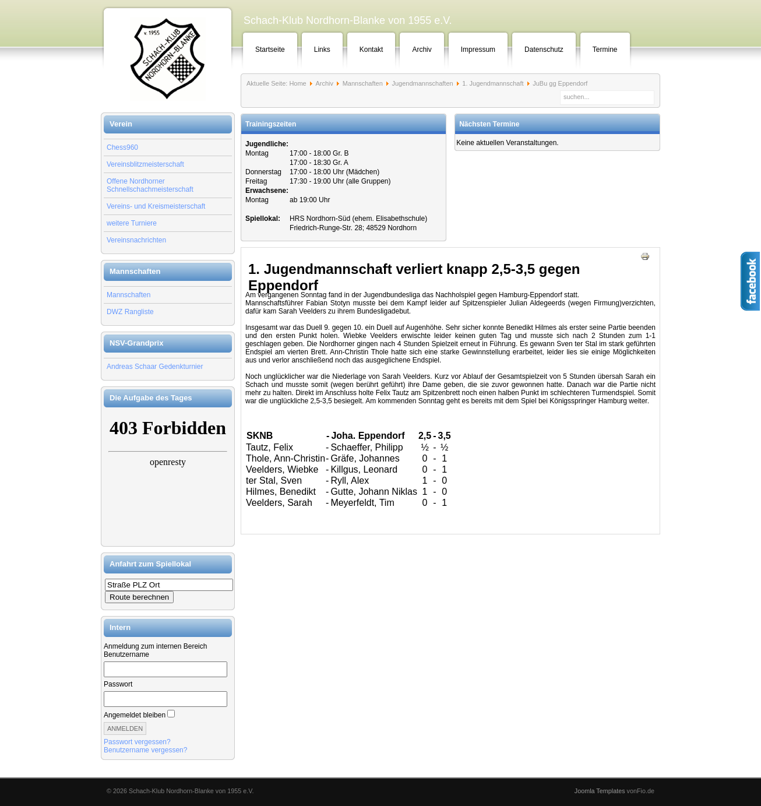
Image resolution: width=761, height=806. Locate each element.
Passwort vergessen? (137, 742)
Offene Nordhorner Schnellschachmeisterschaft (150, 185)
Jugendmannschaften (422, 83)
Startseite (270, 49)
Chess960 (122, 147)
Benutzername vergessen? (145, 750)
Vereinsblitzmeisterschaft (145, 164)
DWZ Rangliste (130, 312)
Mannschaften (128, 295)
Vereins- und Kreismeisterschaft (156, 206)
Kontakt (371, 49)
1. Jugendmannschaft (492, 83)
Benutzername (126, 654)
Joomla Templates (600, 790)
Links (322, 49)
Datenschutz (543, 49)
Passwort (118, 684)
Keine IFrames (168, 477)
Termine (605, 49)
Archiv (421, 49)
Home (297, 83)
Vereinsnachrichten (136, 240)
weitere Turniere (132, 223)
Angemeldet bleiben (134, 715)
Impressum (478, 49)
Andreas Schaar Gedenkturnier (155, 366)
